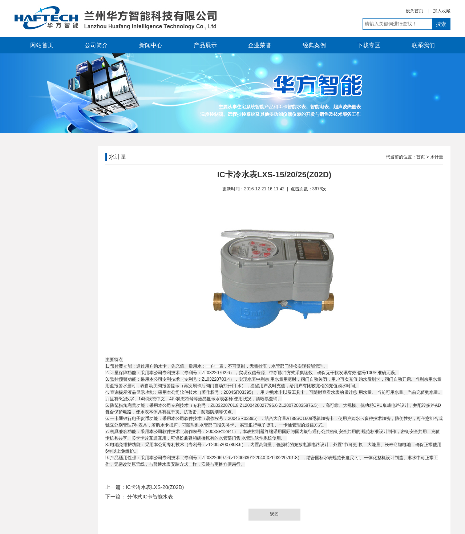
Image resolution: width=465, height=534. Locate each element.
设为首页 (414, 10)
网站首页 (41, 45)
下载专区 (368, 45)
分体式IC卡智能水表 (149, 496)
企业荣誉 (259, 45)
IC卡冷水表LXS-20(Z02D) (155, 487)
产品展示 (205, 45)
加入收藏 (441, 10)
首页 (420, 156)
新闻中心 (150, 45)
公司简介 (96, 45)
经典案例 (314, 45)
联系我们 (423, 45)
